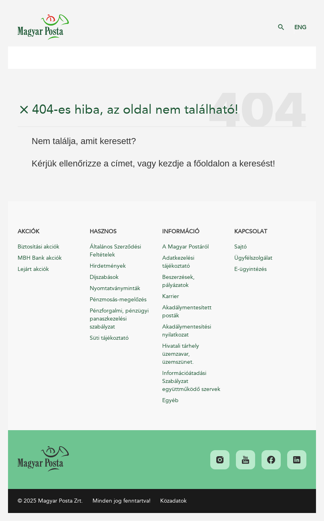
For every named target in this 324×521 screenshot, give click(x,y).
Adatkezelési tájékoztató (178, 261)
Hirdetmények (108, 266)
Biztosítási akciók (38, 246)
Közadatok (173, 500)
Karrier (170, 296)
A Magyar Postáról (185, 246)
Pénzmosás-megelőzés (118, 299)
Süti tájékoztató (109, 338)
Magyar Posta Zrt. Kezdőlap (43, 27)
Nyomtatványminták (115, 288)
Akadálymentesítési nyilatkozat (186, 330)
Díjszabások (104, 277)
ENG (300, 27)
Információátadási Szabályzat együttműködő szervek (191, 381)
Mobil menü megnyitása (20, 57)
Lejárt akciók (33, 269)
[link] (43, 459)
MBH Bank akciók (40, 257)
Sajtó (240, 246)
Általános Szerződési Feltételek (115, 250)
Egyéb (170, 400)
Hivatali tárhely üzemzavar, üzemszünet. (180, 354)
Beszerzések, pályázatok (178, 281)
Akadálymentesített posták (186, 311)
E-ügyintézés (250, 269)
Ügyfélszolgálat (253, 257)
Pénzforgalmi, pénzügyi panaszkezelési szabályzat (119, 318)
